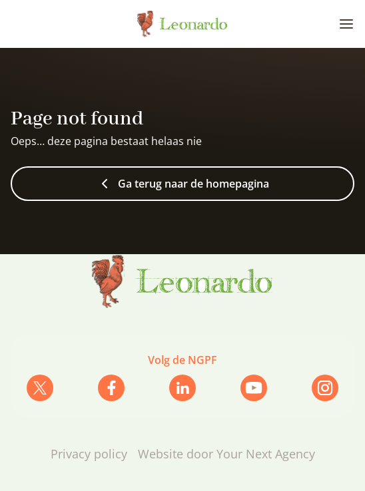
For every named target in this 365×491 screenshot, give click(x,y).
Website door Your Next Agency (226, 454)
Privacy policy (89, 454)
